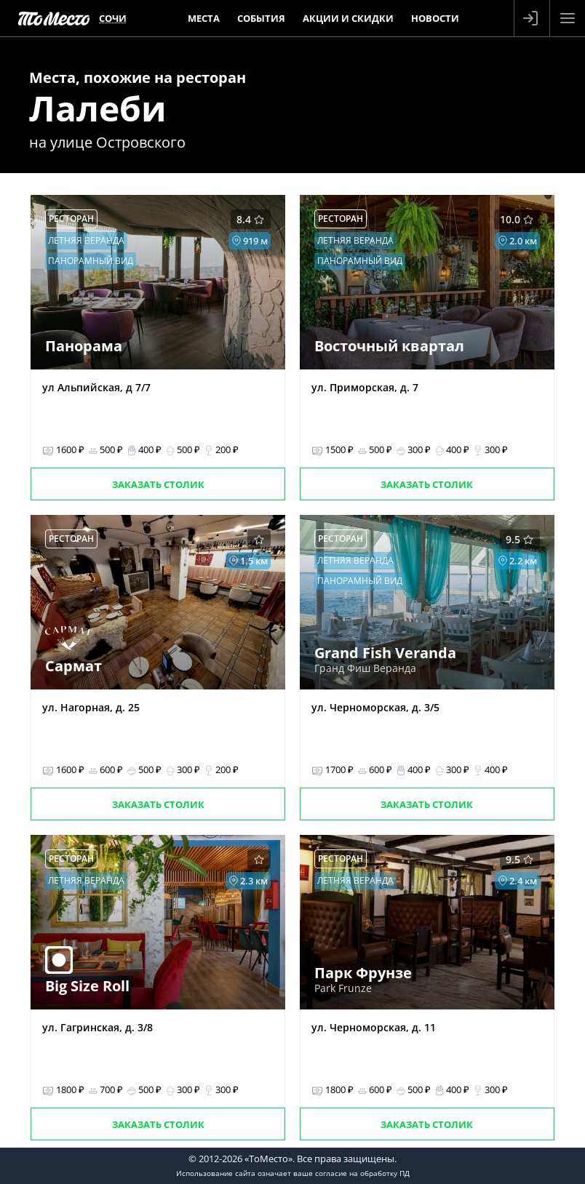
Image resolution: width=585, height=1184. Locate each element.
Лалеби (98, 108)
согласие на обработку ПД (362, 1173)
